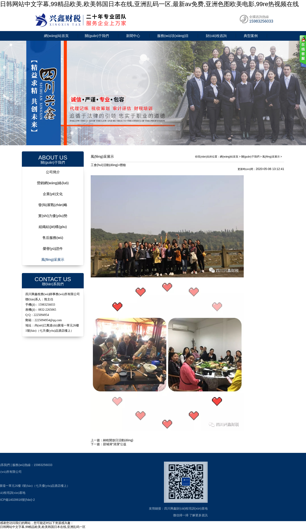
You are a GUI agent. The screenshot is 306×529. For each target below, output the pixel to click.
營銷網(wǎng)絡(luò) (53, 183)
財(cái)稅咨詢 (216, 36)
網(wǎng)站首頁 (56, 36)
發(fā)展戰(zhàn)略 (52, 205)
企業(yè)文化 (53, 194)
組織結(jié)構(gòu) (53, 227)
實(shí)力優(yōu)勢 (52, 216)
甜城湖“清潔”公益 (114, 444)
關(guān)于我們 (97, 36)
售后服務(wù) (52, 238)
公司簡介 (53, 172)
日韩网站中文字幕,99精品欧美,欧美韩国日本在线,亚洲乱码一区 (42, 527)
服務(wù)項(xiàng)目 (173, 36)
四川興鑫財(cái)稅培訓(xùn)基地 (118, 508)
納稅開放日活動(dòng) (118, 440)
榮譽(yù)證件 (53, 248)
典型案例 (251, 36)
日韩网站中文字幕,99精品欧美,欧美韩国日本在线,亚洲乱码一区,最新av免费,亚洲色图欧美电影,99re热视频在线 (149, 4)
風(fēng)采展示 (52, 259)
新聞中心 (133, 36)
